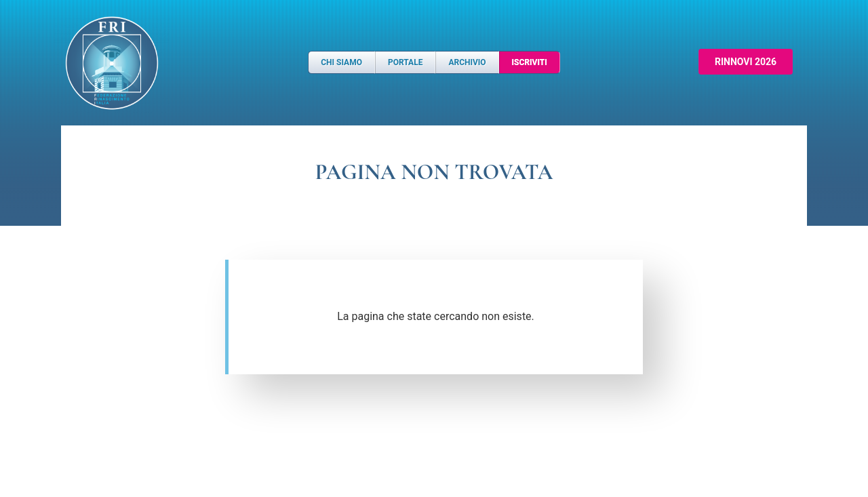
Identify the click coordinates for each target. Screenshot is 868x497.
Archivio (467, 62)
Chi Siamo (341, 62)
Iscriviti (529, 62)
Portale (405, 62)
